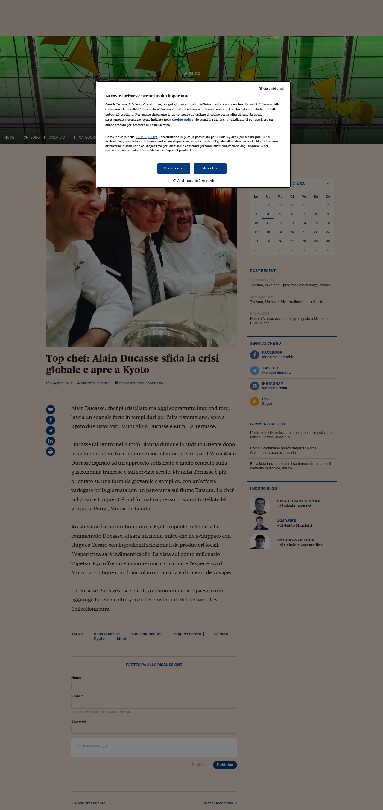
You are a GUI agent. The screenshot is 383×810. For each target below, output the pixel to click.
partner (261, 137)
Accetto (210, 168)
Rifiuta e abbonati (271, 88)
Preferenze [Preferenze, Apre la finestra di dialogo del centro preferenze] (173, 168)
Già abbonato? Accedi (193, 180)
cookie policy (183, 119)
